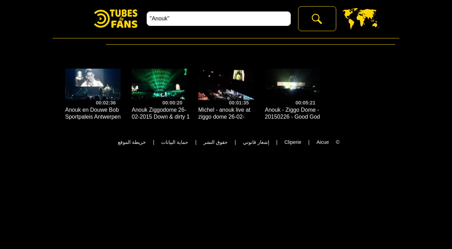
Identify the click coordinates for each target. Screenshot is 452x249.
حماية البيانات (174, 142)
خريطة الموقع (132, 142)
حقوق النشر (215, 142)
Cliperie (292, 142)
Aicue (322, 142)
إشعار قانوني (256, 142)
